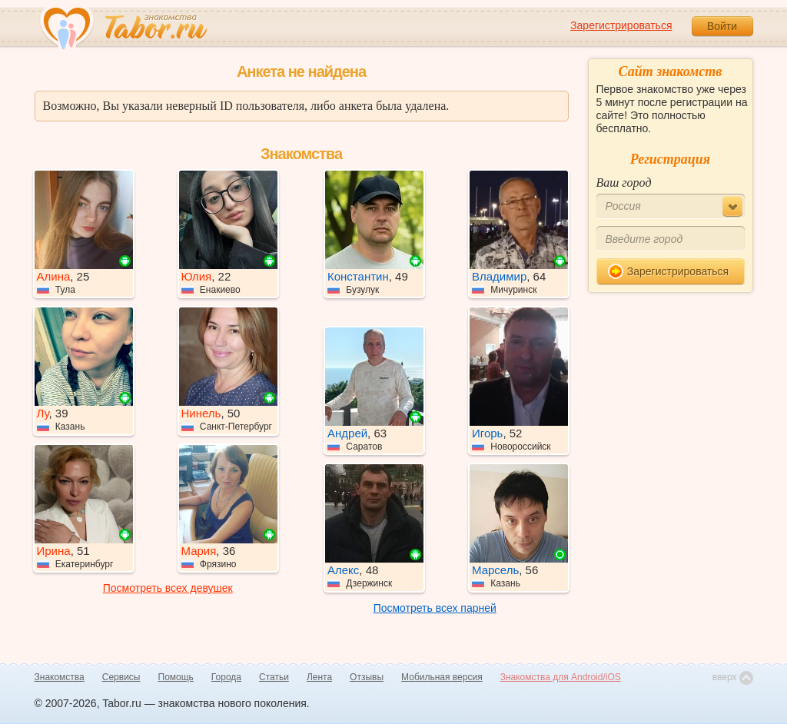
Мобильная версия (442, 677)
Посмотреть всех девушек (168, 588)
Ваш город (624, 182)
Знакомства (60, 677)
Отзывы (367, 677)
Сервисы (121, 677)
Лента (319, 677)
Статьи (274, 677)
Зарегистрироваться (621, 25)
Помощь (176, 677)
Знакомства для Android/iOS (560, 677)
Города (226, 677)
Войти (722, 26)
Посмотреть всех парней (435, 608)
